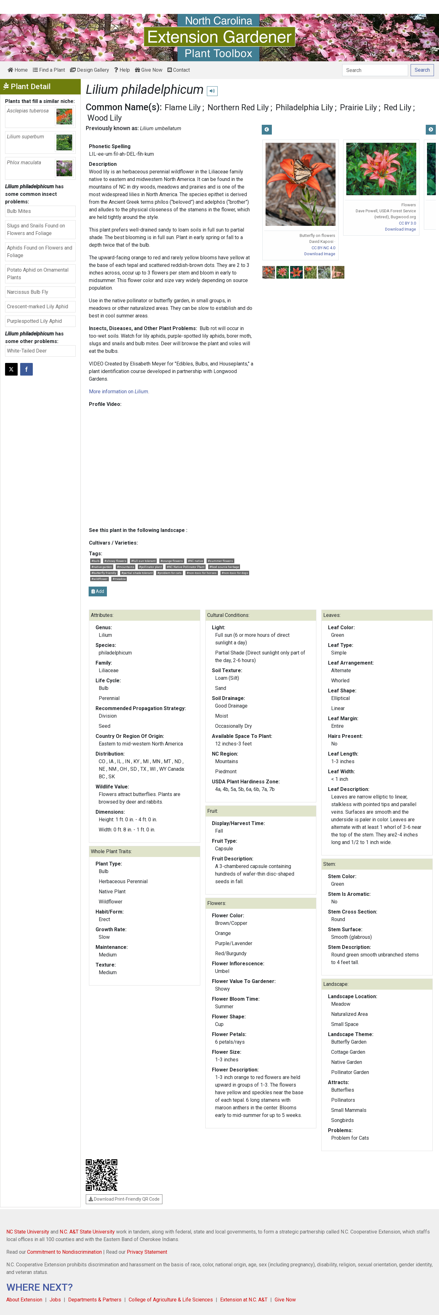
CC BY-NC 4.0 (323, 247)
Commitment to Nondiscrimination (64, 1252)
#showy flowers (115, 561)
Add (97, 591)
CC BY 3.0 (407, 223)
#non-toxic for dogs (235, 573)
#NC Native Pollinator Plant (185, 567)
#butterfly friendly (103, 573)
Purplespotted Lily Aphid (34, 321)
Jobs (55, 1300)
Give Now (148, 70)
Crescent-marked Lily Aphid (37, 307)
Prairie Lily (358, 107)
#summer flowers (220, 561)
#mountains (125, 567)
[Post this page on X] (11, 369)
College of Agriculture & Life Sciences (171, 1300)
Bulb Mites (19, 211)
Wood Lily (104, 118)
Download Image (319, 253)
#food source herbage (224, 567)
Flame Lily (183, 107)
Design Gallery (89, 70)
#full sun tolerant (143, 561)
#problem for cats (169, 573)
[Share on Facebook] (26, 369)
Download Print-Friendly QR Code (124, 1199)
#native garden (101, 567)
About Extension (24, 1300)
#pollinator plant (150, 567)
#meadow (119, 579)
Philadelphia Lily (304, 107)
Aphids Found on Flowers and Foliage (39, 251)
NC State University (27, 1232)
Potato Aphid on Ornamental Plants (37, 273)
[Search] (375, 70)
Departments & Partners (94, 1300)
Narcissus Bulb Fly (27, 292)
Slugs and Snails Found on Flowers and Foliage (36, 229)
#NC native (195, 561)
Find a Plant (49, 70)
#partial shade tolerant (137, 573)
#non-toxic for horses (202, 573)
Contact (178, 70)
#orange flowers (172, 561)
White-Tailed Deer (27, 351)
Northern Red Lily (238, 107)
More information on (118, 392)
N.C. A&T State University (87, 1232)
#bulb (95, 561)
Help (122, 70)
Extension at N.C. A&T (243, 1300)
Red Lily (397, 107)
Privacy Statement (147, 1252)
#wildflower (99, 579)
